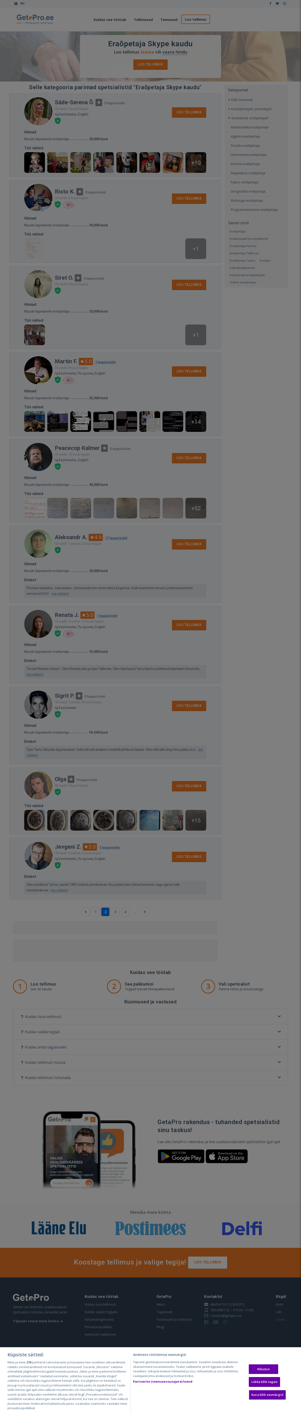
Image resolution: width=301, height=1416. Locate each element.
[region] (150, 1381)
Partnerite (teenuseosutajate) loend (163, 1381)
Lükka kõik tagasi (264, 1382)
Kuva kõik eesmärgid (267, 1395)
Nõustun (263, 1369)
